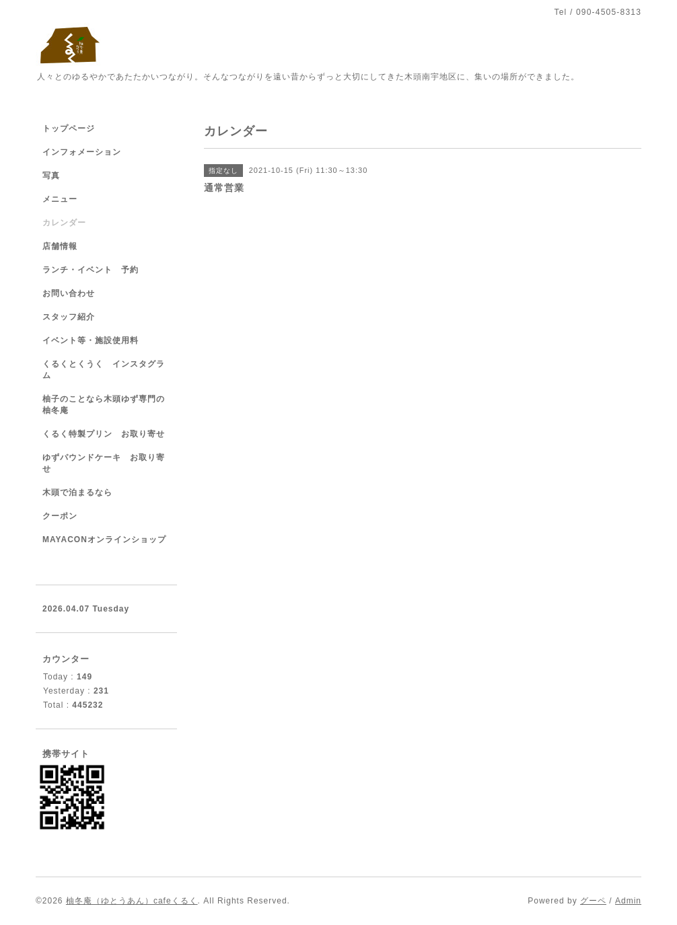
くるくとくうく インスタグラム (103, 369)
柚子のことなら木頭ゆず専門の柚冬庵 (103, 404)
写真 (51, 175)
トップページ (68, 128)
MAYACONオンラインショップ (104, 539)
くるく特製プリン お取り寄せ (103, 434)
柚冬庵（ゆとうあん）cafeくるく (132, 900)
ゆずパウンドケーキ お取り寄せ (103, 463)
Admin (628, 900)
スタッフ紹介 (68, 317)
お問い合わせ (68, 293)
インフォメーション (81, 152)
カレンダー (64, 222)
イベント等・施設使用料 (90, 340)
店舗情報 (59, 246)
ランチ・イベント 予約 (90, 269)
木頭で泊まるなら (77, 492)
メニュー (59, 199)
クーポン (59, 516)
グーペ (593, 900)
